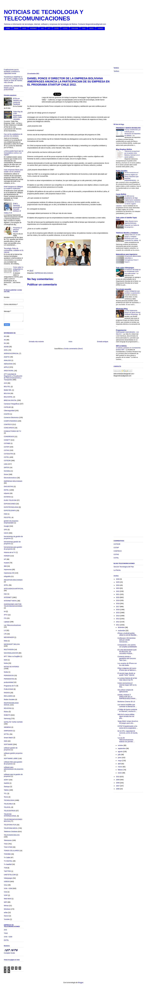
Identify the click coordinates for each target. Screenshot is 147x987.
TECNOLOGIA (9, 800)
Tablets (6, 790)
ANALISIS (7, 360)
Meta (5, 641)
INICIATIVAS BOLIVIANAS (13, 580)
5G (5, 343)
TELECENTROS (9, 811)
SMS (5, 741)
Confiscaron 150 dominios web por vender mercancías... (127, 640)
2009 (118, 780)
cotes (6, 464)
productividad (8, 682)
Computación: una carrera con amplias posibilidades (127, 646)
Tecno (6, 797)
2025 (118, 582)
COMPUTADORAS (10, 421)
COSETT (7, 440)
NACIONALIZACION (11, 653)
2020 (118, 597)
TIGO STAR (8, 847)
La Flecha (117, 570)
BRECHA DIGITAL (10, 400)
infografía (7, 576)
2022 (118, 591)
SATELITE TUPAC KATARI (13, 722)
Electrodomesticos (10, 478)
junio (120, 757)
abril (119, 764)
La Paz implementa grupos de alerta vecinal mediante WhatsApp (132, 312)
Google (6, 526)
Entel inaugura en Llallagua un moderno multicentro (13, 187)
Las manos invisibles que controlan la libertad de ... (127, 705)
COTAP (6, 447)
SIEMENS (7, 727)
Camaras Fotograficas (11, 404)
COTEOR (7, 460)
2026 (118, 579)
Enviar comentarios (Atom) (73, 348)
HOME (8, 28)
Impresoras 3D (9, 573)
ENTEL (91, 28)
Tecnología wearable (123, 289)
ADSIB (6, 347)
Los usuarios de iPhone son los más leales (127, 664)
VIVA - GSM (8, 888)
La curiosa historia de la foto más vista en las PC (127, 679)
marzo (120, 767)
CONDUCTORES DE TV (12, 431)
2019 (118, 600)
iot (5, 611)
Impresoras (8, 569)
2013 (118, 619)
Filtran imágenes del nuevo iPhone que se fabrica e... (127, 669)
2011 (118, 625)
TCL (5, 793)
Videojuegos (8, 878)
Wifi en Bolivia (121, 346)
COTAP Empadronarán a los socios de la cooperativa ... (128, 727)
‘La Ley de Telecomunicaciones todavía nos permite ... (126, 740)
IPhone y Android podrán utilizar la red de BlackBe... (128, 634)
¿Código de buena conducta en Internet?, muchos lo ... (127, 710)
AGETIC (7, 357)
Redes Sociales (9, 699)
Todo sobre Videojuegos (125, 268)
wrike (6, 912)
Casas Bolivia (121, 194)
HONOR (100, 28)
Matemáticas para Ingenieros (126, 254)
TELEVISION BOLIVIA (12, 835)
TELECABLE (8, 804)
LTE (5, 634)
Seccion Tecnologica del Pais (124, 567)
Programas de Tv (10, 686)
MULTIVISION (9, 649)
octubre (121, 745)
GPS (5, 529)
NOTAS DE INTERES (11, 667)
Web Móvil (7, 899)
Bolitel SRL (8, 390)
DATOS (6, 467)
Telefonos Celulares (11, 831)
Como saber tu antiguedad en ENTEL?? (18, 269)
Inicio (70, 341)
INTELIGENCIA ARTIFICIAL (13, 588)
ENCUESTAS (8, 486)
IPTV (5, 615)
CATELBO (7, 407)
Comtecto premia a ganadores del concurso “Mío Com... (127, 658)
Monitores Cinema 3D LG (126, 701)
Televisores (8, 840)
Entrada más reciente (36, 341)
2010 (118, 777)
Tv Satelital (8, 864)
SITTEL (6, 734)
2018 (118, 603)
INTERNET (33, 28)
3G (5, 336)
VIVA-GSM (75, 28)
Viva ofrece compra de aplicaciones (125, 691)
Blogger (80, 982)
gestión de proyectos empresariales (11, 522)
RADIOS (7, 693)
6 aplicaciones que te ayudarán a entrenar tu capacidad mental (12, 71)
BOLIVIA (7, 393)
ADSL (6, 350)
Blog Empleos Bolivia (124, 149)
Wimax (6, 905)
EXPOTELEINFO (10, 510)
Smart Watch (8, 737)
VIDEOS (7, 881)
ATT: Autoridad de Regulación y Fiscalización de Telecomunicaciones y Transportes (13, 377)
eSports (6, 493)
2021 (118, 594)
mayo (120, 760)
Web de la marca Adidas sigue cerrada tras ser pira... (126, 716)
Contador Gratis (9, 953)
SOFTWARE (8, 744)
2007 (118, 786)
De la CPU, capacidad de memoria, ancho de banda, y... (128, 733)
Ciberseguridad (9, 410)
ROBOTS (7, 715)
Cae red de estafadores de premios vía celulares (13, 135)
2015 (118, 612)
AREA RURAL (9, 371)
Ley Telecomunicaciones (12, 625)
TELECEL (7, 807)
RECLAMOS (8, 696)
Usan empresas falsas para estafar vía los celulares (13, 171)
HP (5, 559)
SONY (6, 780)
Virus (5, 885)
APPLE (6, 367)
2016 (118, 609)
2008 (118, 783)
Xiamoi (6, 916)
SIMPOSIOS (8, 731)
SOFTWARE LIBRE (11, 758)
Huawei (6, 563)
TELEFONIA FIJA (10, 825)
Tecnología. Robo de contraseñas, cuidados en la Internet (13, 250)
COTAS (65, 28)
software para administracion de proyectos (13, 768)
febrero (120, 770)
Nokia (6, 663)
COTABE (7, 443)
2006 (118, 789)
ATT (49, 28)
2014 (118, 616)
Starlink (6, 783)
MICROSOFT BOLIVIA (12, 644)
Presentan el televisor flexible (17, 229)
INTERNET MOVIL (10, 601)
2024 (118, 585)
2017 (118, 606)
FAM (5, 514)
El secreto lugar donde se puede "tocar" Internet (126, 674)
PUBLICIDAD (8, 689)
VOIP (6, 895)
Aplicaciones (8, 364)
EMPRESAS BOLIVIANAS (44, 273)
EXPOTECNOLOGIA (11, 507)
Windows (7, 909)
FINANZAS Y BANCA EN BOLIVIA (128, 128)
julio (119, 754)
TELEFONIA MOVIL (11, 828)
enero (120, 773)
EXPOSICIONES (10, 504)
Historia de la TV (9, 552)
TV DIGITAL (8, 861)
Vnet (5, 892)
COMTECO (8, 424)
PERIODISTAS (9, 679)
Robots (16, 28)
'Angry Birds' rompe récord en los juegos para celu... (128, 722)
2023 (118, 588)
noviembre (122, 630)
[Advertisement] (70, 49)
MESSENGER (9, 637)
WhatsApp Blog (122, 309)
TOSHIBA (7, 854)
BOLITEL (7, 386)
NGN (5, 660)
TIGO (83, 28)
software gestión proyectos (13, 753)
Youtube (7, 919)
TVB (5, 868)
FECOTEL (7, 517)
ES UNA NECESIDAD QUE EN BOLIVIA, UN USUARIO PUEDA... (127, 652)
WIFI (5, 902)
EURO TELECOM (10, 500)
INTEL (6, 585)
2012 (118, 622)
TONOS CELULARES (11, 850)
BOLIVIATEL (8, 397)
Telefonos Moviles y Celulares (127, 233)
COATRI (7, 414)
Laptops (6, 622)
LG (5, 630)
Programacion (121, 330)
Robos (6, 712)
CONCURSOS (9, 428)
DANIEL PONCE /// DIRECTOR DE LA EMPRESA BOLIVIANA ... (127, 696)
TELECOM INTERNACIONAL (10, 815)
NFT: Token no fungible (12, 656)
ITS (5, 618)
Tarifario (116, 71)
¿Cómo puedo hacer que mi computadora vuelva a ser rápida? (13, 153)
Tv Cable (7, 857)
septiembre (122, 748)
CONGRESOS (9, 436)
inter (5, 594)
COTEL (56, 28)
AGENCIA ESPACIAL (11, 353)
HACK (24, 28)
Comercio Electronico (11, 417)
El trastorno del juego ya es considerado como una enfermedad (132, 271)
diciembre (121, 627)
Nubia (6, 672)
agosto (120, 751)
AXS (42, 28)
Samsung (7, 718)
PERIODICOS (9, 675)
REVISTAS (7, 708)
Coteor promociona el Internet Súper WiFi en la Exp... (127, 685)
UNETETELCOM (10, 875)
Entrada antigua (102, 341)
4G (5, 340)
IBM (5, 566)
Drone (6, 474)
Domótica (7, 471)
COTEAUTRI (8, 454)
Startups (7, 786)
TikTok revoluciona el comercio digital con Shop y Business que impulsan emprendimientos (131, 176)
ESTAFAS (7, 497)
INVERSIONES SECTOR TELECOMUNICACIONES (13, 605)
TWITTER (7, 871)
